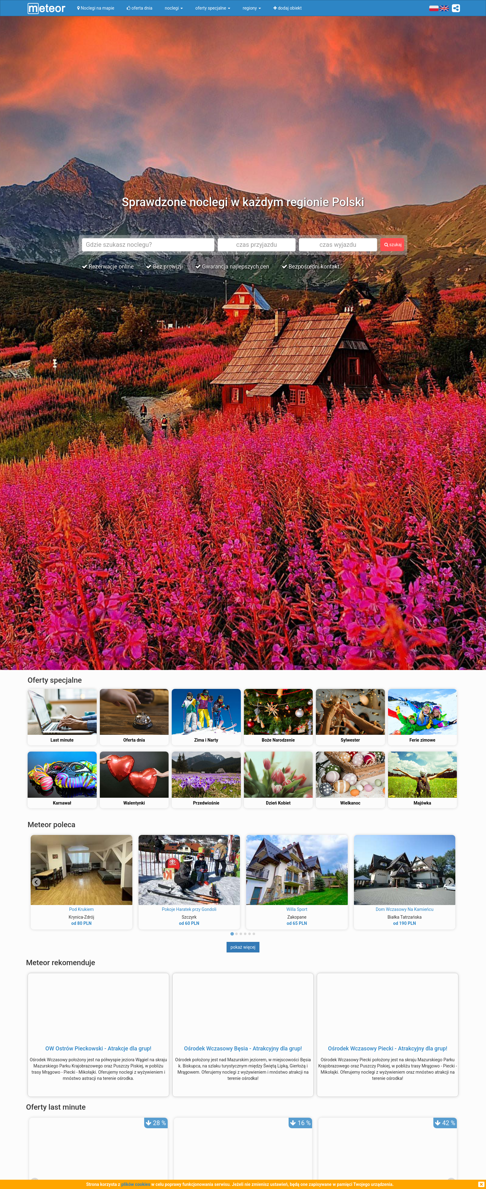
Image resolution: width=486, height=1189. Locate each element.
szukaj (393, 244)
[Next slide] (449, 882)
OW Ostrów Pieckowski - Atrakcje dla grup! (98, 1048)
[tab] (232, 934)
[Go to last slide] (36, 882)
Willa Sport (296, 909)
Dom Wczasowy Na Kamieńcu (404, 909)
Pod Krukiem (81, 909)
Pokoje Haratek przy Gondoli (189, 909)
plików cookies (135, 1184)
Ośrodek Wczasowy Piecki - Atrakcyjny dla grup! (387, 1048)
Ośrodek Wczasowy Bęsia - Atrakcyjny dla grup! (243, 1048)
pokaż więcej (243, 947)
